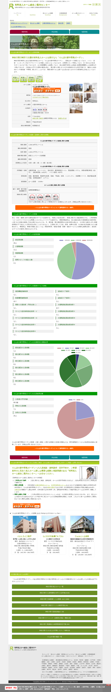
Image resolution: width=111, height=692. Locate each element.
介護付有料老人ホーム (42, 485)
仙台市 (66, 667)
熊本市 (76, 669)
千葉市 (68, 665)
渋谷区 (64, 662)
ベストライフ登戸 (24, 536)
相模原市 (54, 665)
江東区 (53, 662)
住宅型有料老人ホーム (58, 485)
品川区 (58, 662)
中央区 (97, 662)
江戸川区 (92, 660)
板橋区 (87, 660)
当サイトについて (71, 656)
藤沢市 (49, 665)
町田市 (88, 663)
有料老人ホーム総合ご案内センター (32, 6)
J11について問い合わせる (26, 505)
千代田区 (44, 663)
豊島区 (50, 663)
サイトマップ (88, 656)
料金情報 (55, 32)
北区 (48, 662)
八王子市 (81, 663)
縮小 (93, 4)
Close (108, 685)
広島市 (65, 669)
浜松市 (84, 667)
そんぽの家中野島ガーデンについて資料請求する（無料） (55, 207)
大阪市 (89, 667)
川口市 (90, 665)
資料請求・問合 (11, 688)
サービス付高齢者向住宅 (90, 672)
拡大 (99, 4)
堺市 (94, 667)
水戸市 (55, 667)
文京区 (66, 663)
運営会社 (80, 656)
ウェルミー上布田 (82, 536)
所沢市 (96, 665)
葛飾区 (43, 662)
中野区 (55, 663)
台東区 (92, 662)
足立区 (76, 660)
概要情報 (25, 32)
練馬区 (61, 663)
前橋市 (50, 667)
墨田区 (80, 662)
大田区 (99, 660)
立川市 (93, 663)
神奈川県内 (51, 487)
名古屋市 (72, 667)
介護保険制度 (91, 654)
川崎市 (43, 665)
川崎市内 (17, 489)
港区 (71, 663)
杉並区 (74, 662)
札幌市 (61, 667)
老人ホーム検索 (55, 654)
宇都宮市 (44, 667)
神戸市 (49, 669)
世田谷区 (86, 662)
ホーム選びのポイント (48, 656)
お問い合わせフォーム (68, 677)
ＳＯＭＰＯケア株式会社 (40, 97)
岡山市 (54, 669)
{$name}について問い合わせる (47, 90)
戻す (96, 4)
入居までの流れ (60, 656)
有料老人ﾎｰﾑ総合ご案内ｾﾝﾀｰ (25, 649)
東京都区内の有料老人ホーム (64, 660)
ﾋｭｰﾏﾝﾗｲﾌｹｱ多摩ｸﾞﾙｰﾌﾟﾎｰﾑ (53, 536)
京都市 (43, 669)
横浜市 (99, 663)
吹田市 (99, 667)
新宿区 (69, 662)
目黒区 (76, 663)
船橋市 (73, 665)
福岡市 (70, 669)
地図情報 (84, 32)
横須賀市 (61, 665)
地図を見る (62, 118)
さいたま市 (84, 665)
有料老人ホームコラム (67, 654)
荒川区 (81, 660)
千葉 (77, 665)
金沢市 (60, 669)
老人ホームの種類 (81, 654)
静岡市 (78, 667)
